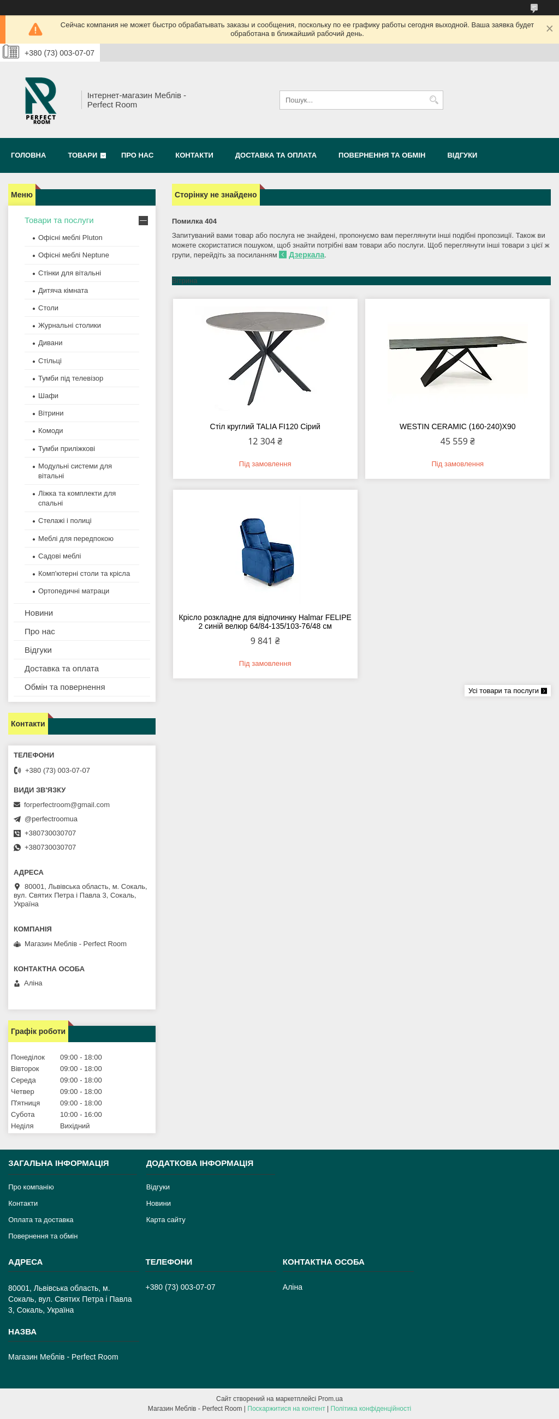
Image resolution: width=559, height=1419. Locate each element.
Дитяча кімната (63, 290)
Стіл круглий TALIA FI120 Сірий (265, 426)
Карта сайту (166, 1220)
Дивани (50, 343)
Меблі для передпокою (76, 538)
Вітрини (50, 413)
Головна (28, 155)
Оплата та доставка (40, 1220)
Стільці (50, 361)
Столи (48, 308)
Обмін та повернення (65, 687)
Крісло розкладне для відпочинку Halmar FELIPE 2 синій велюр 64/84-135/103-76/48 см (265, 621)
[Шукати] (433, 100)
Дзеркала (306, 254)
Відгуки (462, 155)
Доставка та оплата (276, 155)
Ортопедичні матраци (73, 591)
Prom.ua (330, 1399)
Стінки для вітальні (69, 273)
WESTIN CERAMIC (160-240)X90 (457, 426)
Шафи (48, 396)
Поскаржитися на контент (286, 1408)
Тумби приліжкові (66, 448)
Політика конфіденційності (371, 1408)
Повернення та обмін (381, 155)
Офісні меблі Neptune (73, 255)
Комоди (50, 430)
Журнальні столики (69, 325)
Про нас (137, 155)
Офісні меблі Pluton (70, 237)
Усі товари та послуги (503, 691)
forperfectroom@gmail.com (67, 805)
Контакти (194, 155)
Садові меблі (59, 556)
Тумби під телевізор (70, 378)
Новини (39, 612)
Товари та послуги (59, 220)
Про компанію (31, 1187)
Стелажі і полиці (65, 520)
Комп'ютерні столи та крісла (84, 573)
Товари (82, 155)
